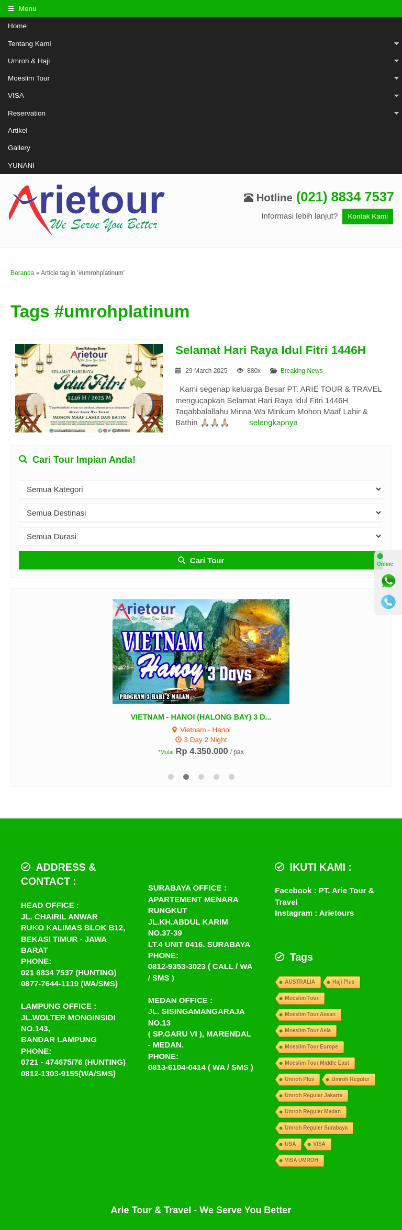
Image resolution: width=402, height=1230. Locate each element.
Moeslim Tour (29, 78)
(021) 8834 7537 (345, 196)
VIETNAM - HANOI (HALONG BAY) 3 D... (201, 717)
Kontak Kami (368, 216)
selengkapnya (273, 422)
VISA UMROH (301, 1160)
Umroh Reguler (350, 1079)
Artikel (18, 130)
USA (290, 1144)
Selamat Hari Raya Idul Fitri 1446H (270, 350)
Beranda (22, 273)
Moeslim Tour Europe (311, 1047)
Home (17, 26)
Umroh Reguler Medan (313, 1111)
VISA (16, 95)
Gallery (19, 148)
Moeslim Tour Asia (308, 1030)
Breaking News (302, 370)
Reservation (27, 113)
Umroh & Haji (29, 61)
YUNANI (21, 165)
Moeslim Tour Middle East (317, 1063)
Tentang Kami (29, 44)
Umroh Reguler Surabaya (316, 1128)
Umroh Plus (299, 1079)
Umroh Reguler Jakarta (313, 1095)
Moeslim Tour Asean (310, 1014)
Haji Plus (343, 982)
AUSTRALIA (300, 982)
